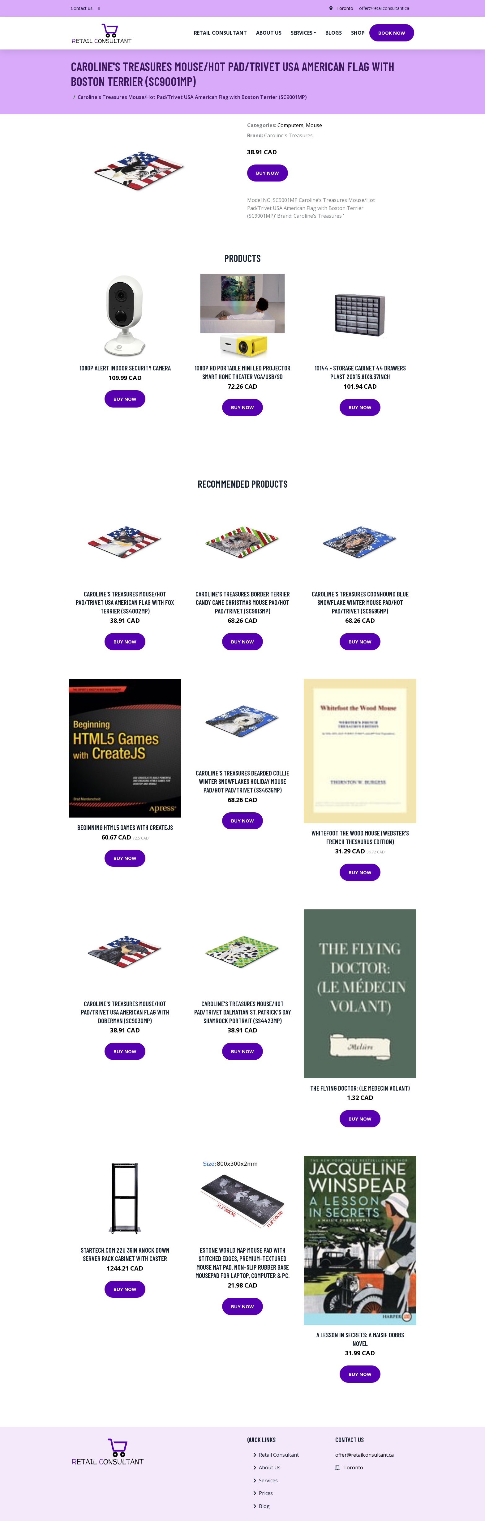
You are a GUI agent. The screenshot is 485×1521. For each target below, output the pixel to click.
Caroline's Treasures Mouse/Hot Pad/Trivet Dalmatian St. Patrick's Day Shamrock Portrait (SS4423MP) (242, 1012)
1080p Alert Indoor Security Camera (125, 368)
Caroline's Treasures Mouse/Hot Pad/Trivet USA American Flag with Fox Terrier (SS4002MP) (125, 602)
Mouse (314, 125)
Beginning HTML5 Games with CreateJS (125, 827)
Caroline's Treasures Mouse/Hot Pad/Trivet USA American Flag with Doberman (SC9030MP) (125, 1012)
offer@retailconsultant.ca (384, 8)
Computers (290, 125)
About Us (270, 1467)
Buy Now (267, 173)
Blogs (333, 32)
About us (268, 32)
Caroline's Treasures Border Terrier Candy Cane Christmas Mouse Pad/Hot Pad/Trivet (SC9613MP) (242, 602)
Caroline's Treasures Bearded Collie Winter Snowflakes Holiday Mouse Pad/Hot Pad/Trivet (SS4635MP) (242, 781)
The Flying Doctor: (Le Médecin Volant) (360, 1088)
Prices (266, 1493)
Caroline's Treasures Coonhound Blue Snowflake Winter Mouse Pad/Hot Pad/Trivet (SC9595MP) (360, 602)
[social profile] (99, 8)
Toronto (344, 8)
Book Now (391, 33)
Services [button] (301, 32)
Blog (264, 1506)
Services (268, 1480)
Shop (358, 32)
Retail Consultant (220, 32)
